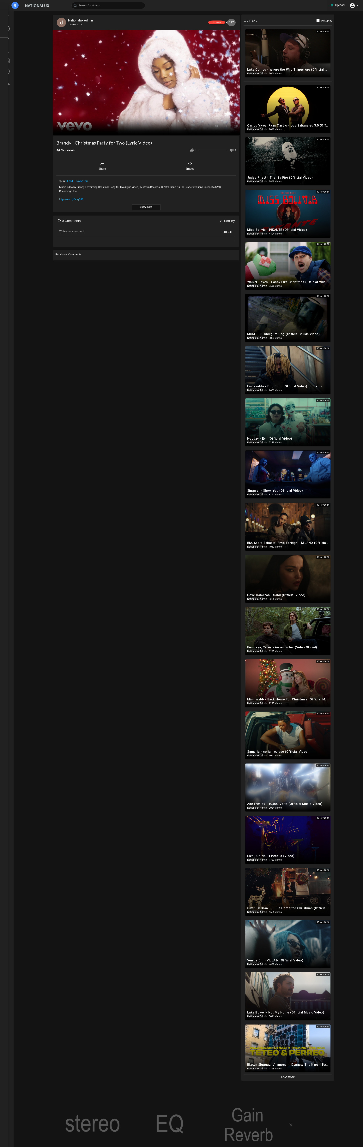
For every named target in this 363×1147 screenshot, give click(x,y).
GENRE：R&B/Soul (87, 180)
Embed (201, 164)
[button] (353, 5)
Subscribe (220, 22)
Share (113, 164)
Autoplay (337, 20)
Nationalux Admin (92, 20)
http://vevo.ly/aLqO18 (82, 198)
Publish (237, 231)
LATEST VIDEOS (19, 28)
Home (13, 14)
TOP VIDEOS (17, 21)
